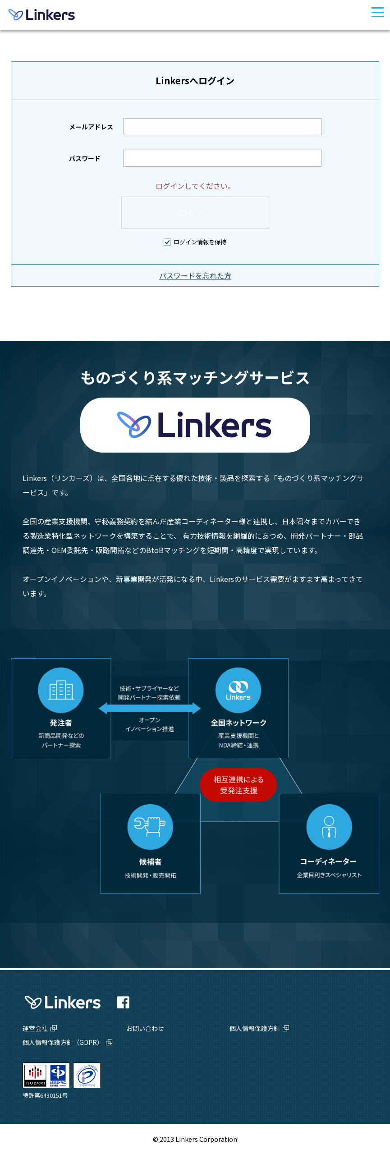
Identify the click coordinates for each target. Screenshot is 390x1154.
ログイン (195, 213)
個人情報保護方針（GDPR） (63, 1042)
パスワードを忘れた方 (195, 275)
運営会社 (35, 1028)
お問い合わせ (145, 1028)
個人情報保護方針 (254, 1028)
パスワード (85, 158)
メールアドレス (91, 127)
